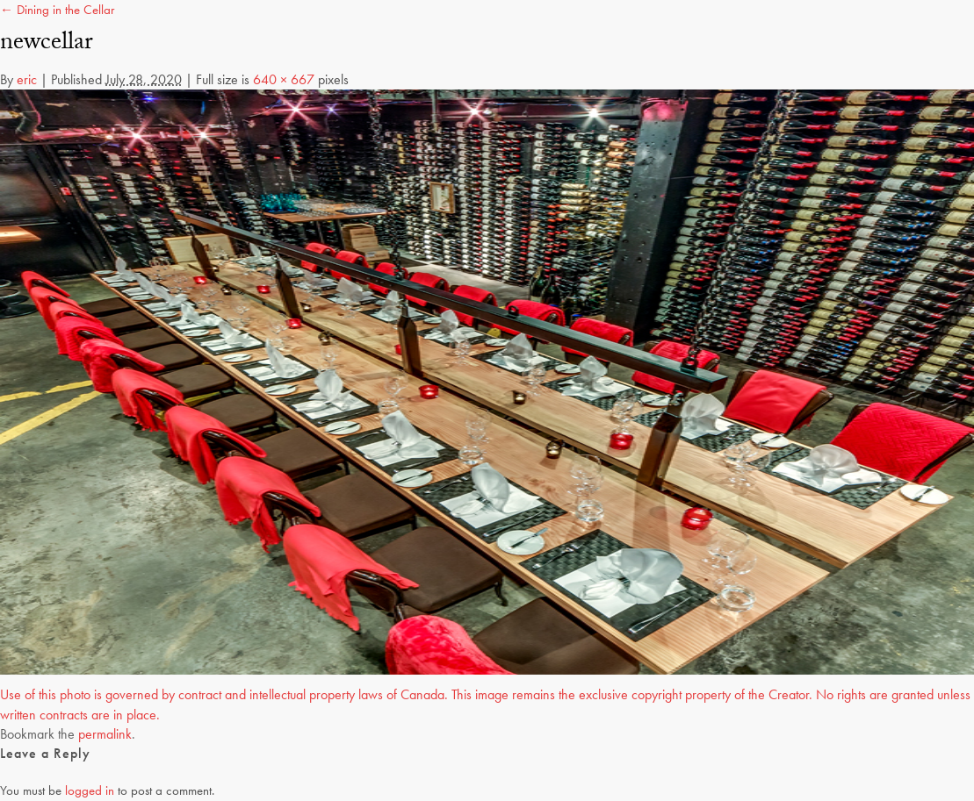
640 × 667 (283, 79)
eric (27, 79)
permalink (105, 734)
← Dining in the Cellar (57, 9)
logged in (89, 790)
